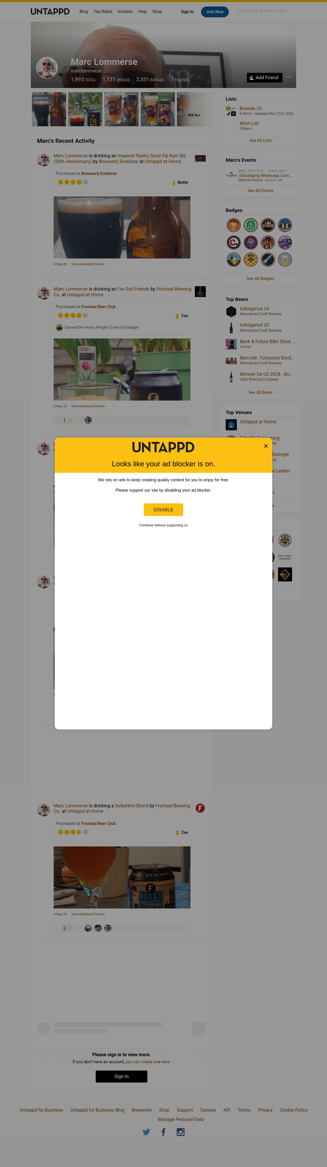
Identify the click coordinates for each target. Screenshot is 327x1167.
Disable (163, 509)
